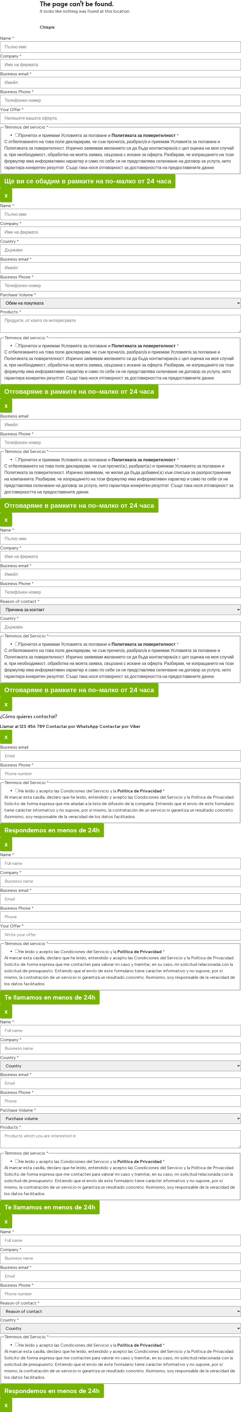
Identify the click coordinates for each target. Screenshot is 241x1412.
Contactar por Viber (119, 726)
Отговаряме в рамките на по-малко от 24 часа (79, 391)
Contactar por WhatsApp (72, 726)
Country (9, 241)
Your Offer (12, 109)
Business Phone (17, 92)
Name (7, 38)
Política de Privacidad (139, 791)
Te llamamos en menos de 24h (49, 997)
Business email (16, 74)
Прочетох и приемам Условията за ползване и (99, 135)
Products (10, 312)
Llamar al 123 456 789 (23, 726)
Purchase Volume (18, 295)
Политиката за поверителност (143, 135)
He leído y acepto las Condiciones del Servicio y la (92, 791)
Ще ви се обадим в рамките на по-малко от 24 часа (87, 181)
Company (11, 56)
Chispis (47, 27)
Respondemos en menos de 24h (52, 830)
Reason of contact (20, 601)
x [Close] (6, 195)
